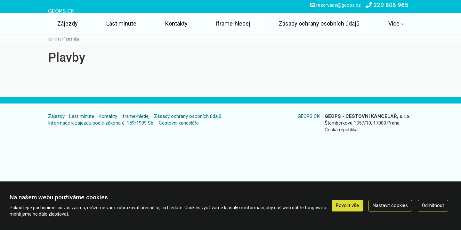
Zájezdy (67, 23)
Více (394, 23)
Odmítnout (433, 205)
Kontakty (176, 23)
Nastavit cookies (390, 205)
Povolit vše (347, 205)
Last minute (121, 23)
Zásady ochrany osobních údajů (319, 23)
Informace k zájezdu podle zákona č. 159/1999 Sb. (101, 123)
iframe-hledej (233, 23)
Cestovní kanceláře (179, 123)
